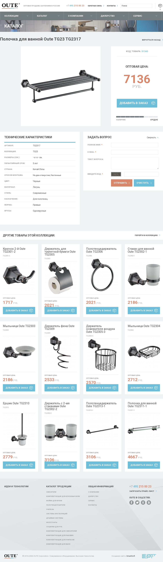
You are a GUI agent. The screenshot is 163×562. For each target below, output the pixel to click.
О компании (75, 16)
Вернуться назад (151, 40)
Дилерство (108, 16)
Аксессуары (51, 522)
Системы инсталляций (56, 514)
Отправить (120, 183)
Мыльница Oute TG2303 (19, 326)
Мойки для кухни (54, 501)
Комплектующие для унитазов (60, 540)
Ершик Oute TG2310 (16, 403)
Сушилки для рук (54, 527)
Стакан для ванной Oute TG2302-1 (141, 250)
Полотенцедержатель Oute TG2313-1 (101, 405)
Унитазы (50, 509)
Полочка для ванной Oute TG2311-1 (142, 405)
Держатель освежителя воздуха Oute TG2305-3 (100, 329)
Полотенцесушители (55, 505)
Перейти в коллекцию (146, 235)
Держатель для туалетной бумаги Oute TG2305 (60, 251)
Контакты (111, 6)
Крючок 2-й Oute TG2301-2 (14, 250)
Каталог (42, 16)
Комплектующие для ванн (58, 544)
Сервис (137, 16)
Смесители (51, 492)
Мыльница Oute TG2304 (144, 326)
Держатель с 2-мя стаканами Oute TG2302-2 (57, 406)
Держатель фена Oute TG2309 (59, 327)
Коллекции (11, 16)
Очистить (143, 183)
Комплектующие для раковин (59, 535)
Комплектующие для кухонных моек (63, 496)
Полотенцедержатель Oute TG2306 (101, 250)
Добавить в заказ (134, 103)
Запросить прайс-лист (141, 491)
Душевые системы (54, 518)
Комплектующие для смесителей (61, 531)
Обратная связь (95, 6)
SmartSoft (130, 556)
